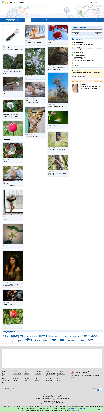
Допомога (99, 20)
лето (78, 336)
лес (74, 336)
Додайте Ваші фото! (78, 76)
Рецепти (26, 380)
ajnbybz (5, 116)
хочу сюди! (98, 81)
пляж (39, 341)
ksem (50, 106)
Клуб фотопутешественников (82, 60)
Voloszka (28, 78)
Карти (37, 378)
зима (56, 336)
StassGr (5, 184)
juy (49, 42)
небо (4, 341)
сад (82, 341)
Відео (3, 378)
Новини (48, 378)
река (79, 341)
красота (68, 336)
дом (36, 336)
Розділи (20, 2)
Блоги (59, 376)
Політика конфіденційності (24, 391)
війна (6, 336)
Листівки (26, 378)
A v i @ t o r (6, 139)
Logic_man (6, 218)
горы (22, 336)
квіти (61, 336)
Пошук (26, 371)
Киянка (5, 48)
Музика (37, 380)
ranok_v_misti (7, 247)
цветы (90, 340)
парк (18, 340)
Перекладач (6, 376)
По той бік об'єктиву (79, 63)
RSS (3, 373)
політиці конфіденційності (76, 408)
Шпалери (16, 378)
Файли (15, 380)
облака (7, 341)
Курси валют (61, 373)
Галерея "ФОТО (78, 52)
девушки (31, 336)
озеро (12, 341)
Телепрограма (51, 373)
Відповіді (49, 380)
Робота (15, 371)
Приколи (26, 376)
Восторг (75, 65)
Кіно (58, 378)
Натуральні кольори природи (82, 44)
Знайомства (77, 82)
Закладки (60, 371)
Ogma (5, 304)
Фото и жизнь (77, 47)
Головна (12, 2)
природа (57, 340)
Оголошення (17, 373)
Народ (15, 376)
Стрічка (48, 20)
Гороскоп (38, 373)
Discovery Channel (78, 50)
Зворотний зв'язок (7, 391)
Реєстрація (98, 2)
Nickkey (5, 71)
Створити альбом (38, 20)
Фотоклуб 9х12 (30, 42)
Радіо (3, 383)
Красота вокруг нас (79, 58)
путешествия (71, 341)
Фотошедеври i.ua (78, 55)
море (94, 336)
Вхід (91, 2)
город (14, 336)
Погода (26, 373)
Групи (59, 380)
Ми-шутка (6, 284)
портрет (45, 341)
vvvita (27, 102)
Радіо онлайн (82, 372)
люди (85, 335)
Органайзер (5, 380)
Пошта (4, 371)
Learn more (76, 410)
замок (52, 336)
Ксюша (83, 84)
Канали (55, 20)
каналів (78, 39)
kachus (5, 96)
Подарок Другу (7, 93)
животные (44, 336)
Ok (99, 409)
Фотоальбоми (50, 376)
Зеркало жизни (77, 42)
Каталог (48, 371)
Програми (38, 371)
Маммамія (51, 67)
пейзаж (29, 340)
